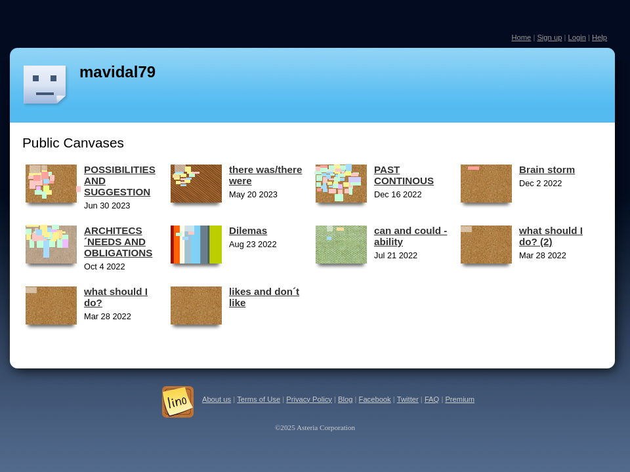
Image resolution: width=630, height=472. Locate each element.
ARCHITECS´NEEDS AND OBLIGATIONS (118, 241)
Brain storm (547, 169)
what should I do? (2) (551, 236)
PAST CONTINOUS (404, 175)
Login (576, 37)
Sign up (549, 37)
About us (216, 399)
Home (521, 37)
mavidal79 (117, 72)
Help (599, 37)
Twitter (408, 399)
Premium (459, 399)
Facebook (375, 399)
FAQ (432, 399)
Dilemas (248, 230)
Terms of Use (258, 399)
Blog (345, 399)
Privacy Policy (309, 399)
